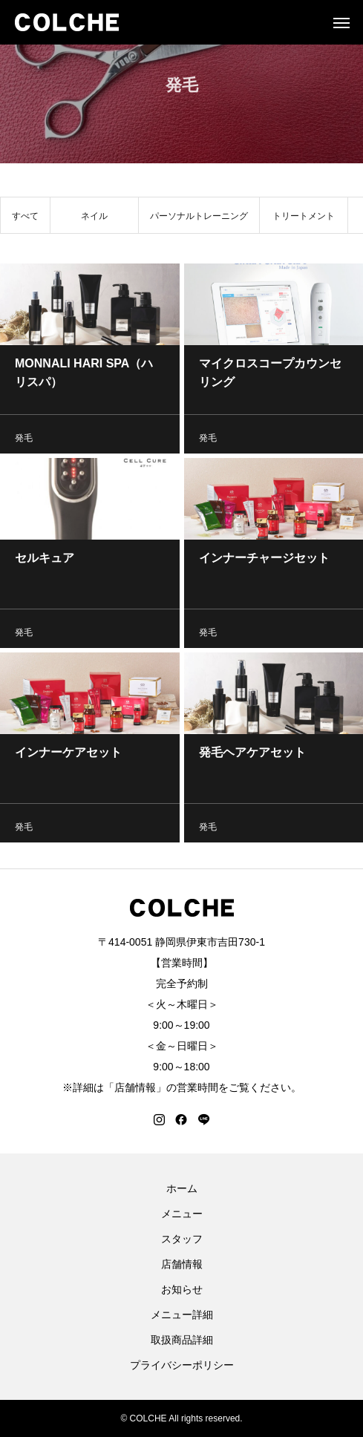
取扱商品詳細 (182, 1340)
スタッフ (182, 1239)
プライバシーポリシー (182, 1365)
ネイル (94, 219)
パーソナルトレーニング (199, 219)
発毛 (24, 441)
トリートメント (303, 219)
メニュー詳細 (182, 1314)
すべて (25, 219)
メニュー (182, 1213)
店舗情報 (182, 1264)
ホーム (181, 1188)
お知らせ (182, 1289)
